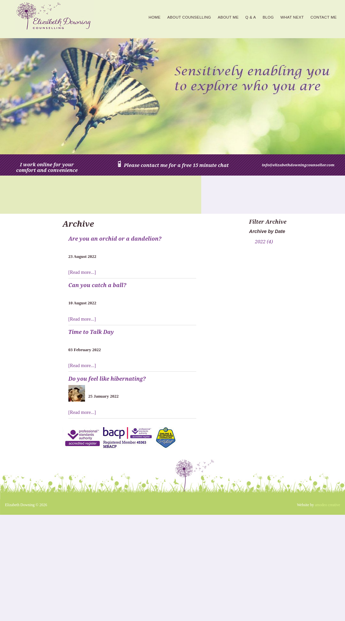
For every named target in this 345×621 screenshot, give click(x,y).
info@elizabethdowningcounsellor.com (298, 164)
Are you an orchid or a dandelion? (114, 238)
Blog (268, 17)
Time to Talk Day (91, 332)
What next (292, 17)
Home (155, 17)
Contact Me (323, 17)
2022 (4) (264, 241)
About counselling (189, 17)
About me (228, 17)
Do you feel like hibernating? (107, 378)
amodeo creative (327, 505)
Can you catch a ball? (97, 285)
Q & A (250, 17)
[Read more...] (82, 272)
